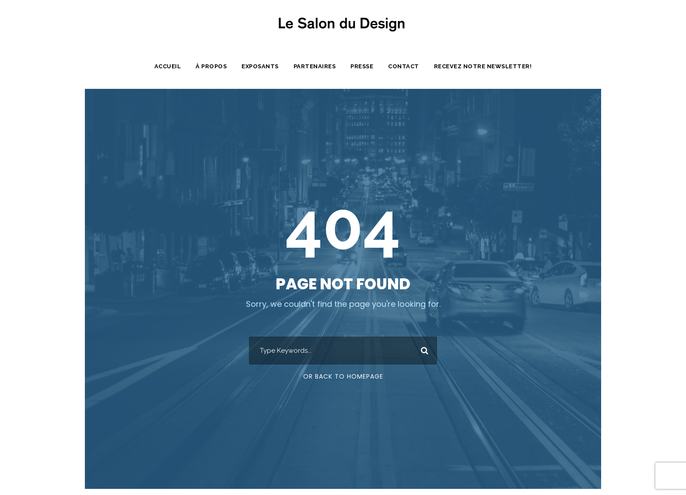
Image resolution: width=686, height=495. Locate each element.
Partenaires (315, 66)
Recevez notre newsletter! (483, 66)
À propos (212, 66)
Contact (406, 66)
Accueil (167, 66)
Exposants (261, 66)
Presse (364, 66)
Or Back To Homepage (343, 376)
